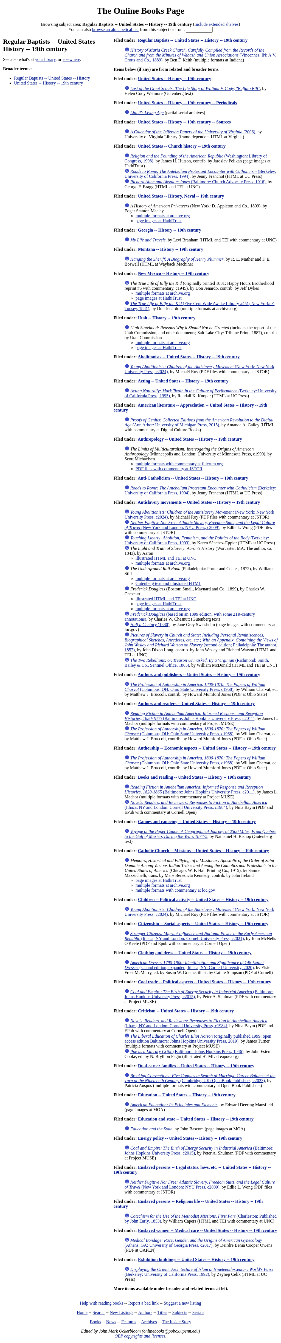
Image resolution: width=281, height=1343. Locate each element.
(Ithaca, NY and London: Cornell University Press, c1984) (196, 805)
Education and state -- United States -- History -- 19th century (196, 1119)
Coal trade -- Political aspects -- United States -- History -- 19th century (204, 981)
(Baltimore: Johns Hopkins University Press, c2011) (194, 716)
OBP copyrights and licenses (139, 1336)
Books (95, 1321)
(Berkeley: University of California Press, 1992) (199, 1272)
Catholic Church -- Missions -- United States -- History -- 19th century (203, 850)
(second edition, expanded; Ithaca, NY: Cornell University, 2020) (194, 965)
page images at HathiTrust (159, 220)
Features (128, 1321)
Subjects (179, 1312)
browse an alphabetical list (115, 29)
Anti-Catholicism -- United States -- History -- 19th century (193, 478)
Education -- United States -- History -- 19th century (187, 1095)
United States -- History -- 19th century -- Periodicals (187, 102)
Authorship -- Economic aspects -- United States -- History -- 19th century (207, 748)
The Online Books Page (140, 11)
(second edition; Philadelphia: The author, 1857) (201, 642)
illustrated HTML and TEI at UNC (166, 558)
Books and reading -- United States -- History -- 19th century (194, 777)
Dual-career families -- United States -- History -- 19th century (196, 1065)
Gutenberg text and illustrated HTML (168, 583)
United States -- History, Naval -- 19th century (181, 196)
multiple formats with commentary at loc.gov (175, 890)
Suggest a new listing (182, 1303)
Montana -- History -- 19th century (170, 249)
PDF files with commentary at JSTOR (169, 468)
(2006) (192, 131)
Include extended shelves (217, 24)
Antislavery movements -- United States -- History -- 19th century (199, 502)
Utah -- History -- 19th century (166, 318)
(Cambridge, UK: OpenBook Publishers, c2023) (200, 1078)
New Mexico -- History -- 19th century (173, 273)
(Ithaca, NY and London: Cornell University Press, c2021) (198, 936)
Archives (149, 1321)
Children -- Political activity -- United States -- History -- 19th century (203, 899)
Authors (145, 1312)
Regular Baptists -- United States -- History (52, 78)
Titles (162, 1312)
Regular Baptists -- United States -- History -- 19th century (193, 40)
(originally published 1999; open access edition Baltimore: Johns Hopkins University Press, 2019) (198, 1038)
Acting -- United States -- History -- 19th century (183, 381)
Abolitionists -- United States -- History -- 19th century (189, 356)
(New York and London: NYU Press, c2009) (200, 525)
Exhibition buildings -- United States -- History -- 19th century (196, 1259)
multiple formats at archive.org (163, 215)
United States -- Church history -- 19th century (182, 146)
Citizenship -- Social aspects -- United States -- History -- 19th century (203, 923)
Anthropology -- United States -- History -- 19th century (190, 439)
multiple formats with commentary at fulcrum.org (179, 463)
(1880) (150, 624)
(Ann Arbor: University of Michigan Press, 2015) (199, 422)
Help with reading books (101, 1303)
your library (45, 59)
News (111, 1321)
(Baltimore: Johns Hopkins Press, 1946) (186, 1051)
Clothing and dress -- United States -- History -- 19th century (195, 952)
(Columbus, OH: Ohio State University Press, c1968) (195, 687)
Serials (198, 1312)
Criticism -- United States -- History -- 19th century (186, 1011)
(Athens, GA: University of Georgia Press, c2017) (193, 1243)
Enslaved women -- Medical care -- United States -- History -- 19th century (207, 1230)
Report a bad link (143, 1303)
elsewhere (71, 59)
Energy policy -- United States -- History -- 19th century (190, 1138)
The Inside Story (176, 1321)
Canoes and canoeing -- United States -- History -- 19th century (197, 821)
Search (99, 1312)
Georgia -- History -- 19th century (169, 230)
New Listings (121, 1312)
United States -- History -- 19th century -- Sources (184, 122)
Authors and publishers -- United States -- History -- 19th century (199, 674)
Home (82, 1312)
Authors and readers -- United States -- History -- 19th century (196, 703)
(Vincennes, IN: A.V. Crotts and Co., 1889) (200, 55)
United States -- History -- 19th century (48, 83)
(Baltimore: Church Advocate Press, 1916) (198, 181)
